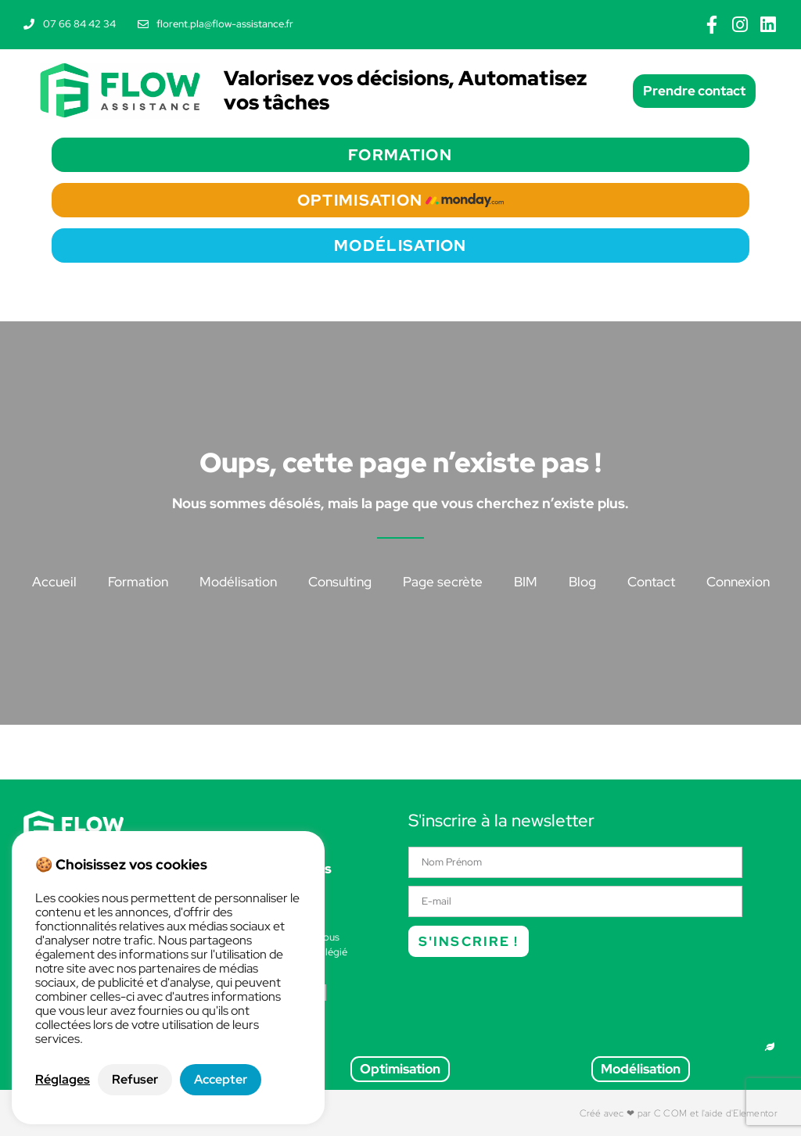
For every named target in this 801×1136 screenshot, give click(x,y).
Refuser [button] (135, 1079)
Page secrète (443, 581)
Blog (582, 581)
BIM (525, 581)
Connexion (738, 581)
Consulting (340, 581)
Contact (651, 581)
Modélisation (238, 581)
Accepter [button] (220, 1079)
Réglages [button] (62, 1080)
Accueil (54, 581)
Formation (138, 581)
